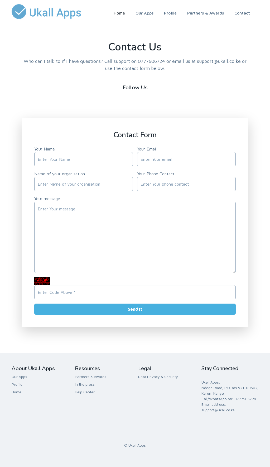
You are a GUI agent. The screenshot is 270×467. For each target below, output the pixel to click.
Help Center (85, 392)
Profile (170, 13)
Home (119, 13)
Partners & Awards (205, 13)
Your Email (147, 149)
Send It (135, 309)
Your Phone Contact (156, 173)
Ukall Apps (137, 445)
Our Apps (144, 13)
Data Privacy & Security (158, 376)
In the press (85, 384)
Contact (242, 13)
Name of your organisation (59, 173)
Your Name (44, 149)
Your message (47, 198)
